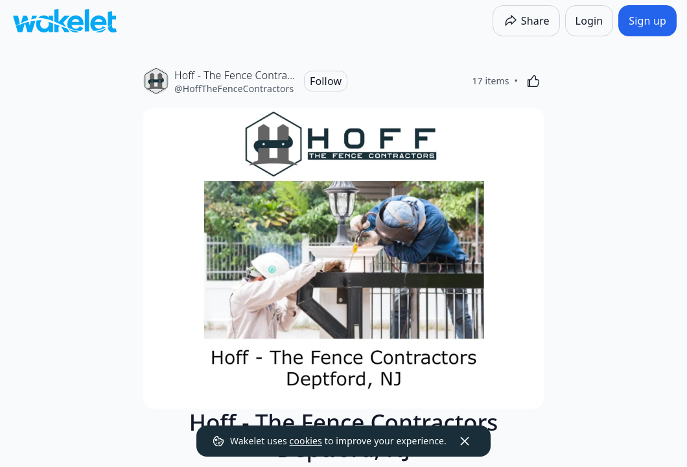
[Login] (589, 20)
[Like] (533, 81)
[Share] (526, 20)
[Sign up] (647, 20)
